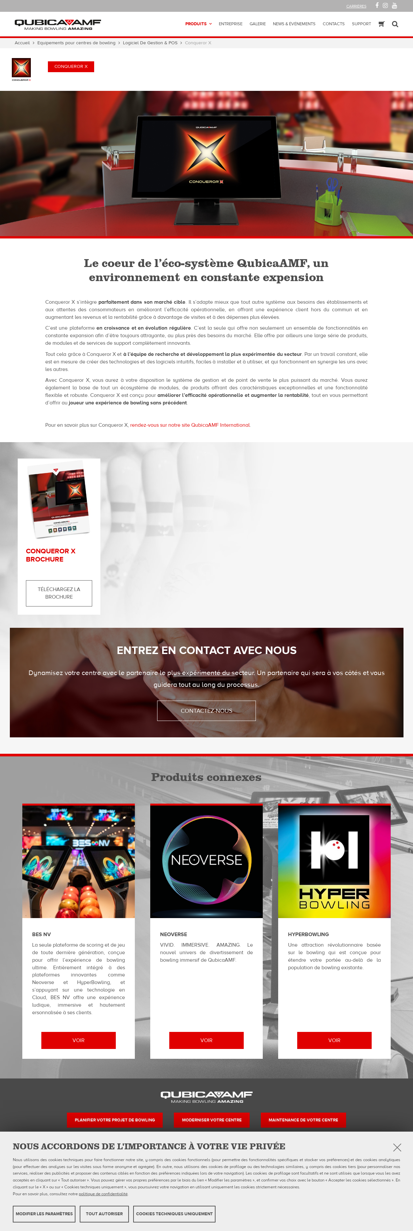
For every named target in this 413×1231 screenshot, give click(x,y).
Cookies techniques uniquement (174, 1214)
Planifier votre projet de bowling (115, 1120)
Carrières (356, 6)
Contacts (334, 24)
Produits (196, 24)
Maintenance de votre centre (303, 1120)
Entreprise (230, 24)
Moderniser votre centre (212, 1120)
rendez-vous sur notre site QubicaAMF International (190, 425)
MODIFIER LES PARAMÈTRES (44, 1214)
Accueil (22, 43)
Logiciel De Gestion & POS (150, 43)
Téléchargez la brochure (59, 593)
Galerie (258, 24)
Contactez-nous (207, 711)
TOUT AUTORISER (104, 1214)
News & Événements (294, 24)
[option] (206, 163)
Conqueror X (71, 67)
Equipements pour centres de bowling (76, 43)
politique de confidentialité (103, 1193)
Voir (78, 1040)
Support (361, 24)
